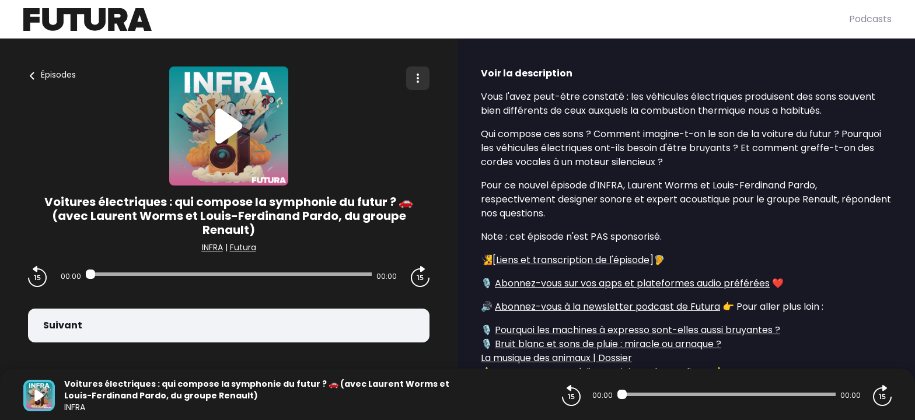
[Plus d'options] (417, 78)
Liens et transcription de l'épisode (572, 260)
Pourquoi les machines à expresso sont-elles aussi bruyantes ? (637, 330)
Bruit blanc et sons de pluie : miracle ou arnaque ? (608, 344)
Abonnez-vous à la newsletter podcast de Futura (607, 306)
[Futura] (436, 19)
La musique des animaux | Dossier (556, 358)
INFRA (212, 247)
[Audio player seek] (229, 274)
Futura (243, 247)
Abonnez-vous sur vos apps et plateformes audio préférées (632, 283)
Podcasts (870, 19)
